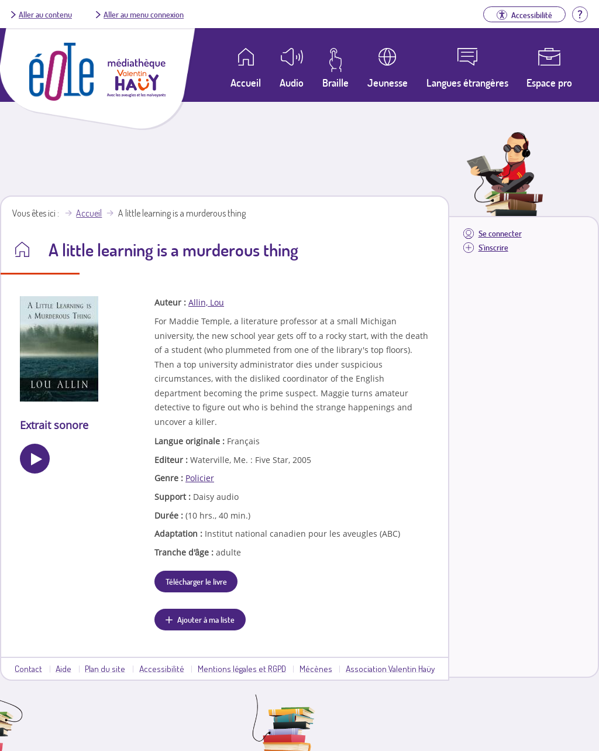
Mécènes (316, 668)
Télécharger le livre (196, 581)
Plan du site (105, 668)
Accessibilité (161, 668)
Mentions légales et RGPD (242, 668)
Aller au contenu (45, 14)
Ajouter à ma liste (206, 619)
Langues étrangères (467, 82)
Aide (63, 668)
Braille (335, 82)
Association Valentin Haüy (390, 668)
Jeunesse (387, 82)
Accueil (89, 213)
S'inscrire (493, 247)
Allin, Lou (206, 302)
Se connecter (500, 233)
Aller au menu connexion (144, 14)
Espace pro (549, 82)
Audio (292, 82)
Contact (28, 668)
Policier (199, 477)
